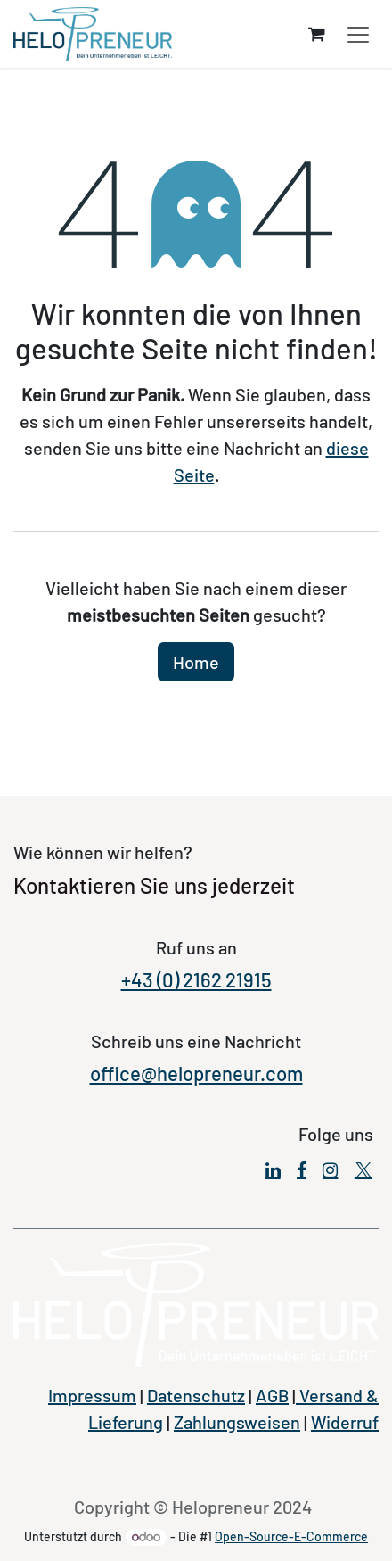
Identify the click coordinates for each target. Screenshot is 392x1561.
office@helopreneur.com (196, 1073)
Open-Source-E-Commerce (291, 1536)
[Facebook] (301, 1170)
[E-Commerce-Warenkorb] (316, 33)
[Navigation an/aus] (358, 34)
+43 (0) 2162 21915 (196, 979)
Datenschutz (196, 1395)
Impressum (92, 1395)
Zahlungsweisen (237, 1422)
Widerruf (345, 1422)
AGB (272, 1395)
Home (196, 662)
